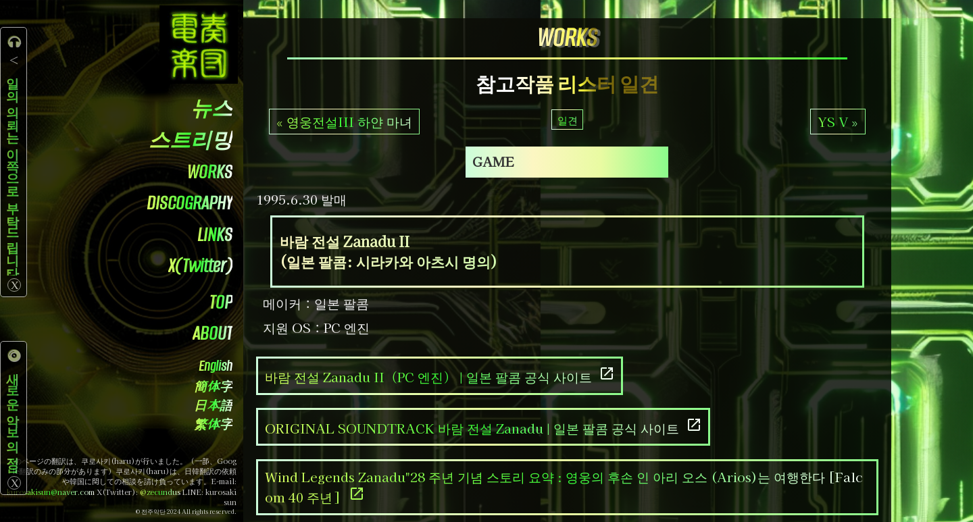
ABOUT (212, 333)
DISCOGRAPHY (189, 202)
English (215, 366)
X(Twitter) (200, 265)
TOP (220, 302)
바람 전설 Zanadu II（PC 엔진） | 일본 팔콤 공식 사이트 (440, 375)
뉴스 (211, 109)
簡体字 (213, 387)
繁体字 (213, 425)
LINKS (214, 234)
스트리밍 (190, 140)
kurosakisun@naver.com (51, 492)
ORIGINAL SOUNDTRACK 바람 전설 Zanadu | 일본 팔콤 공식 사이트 (483, 427)
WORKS (209, 171)
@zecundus (160, 492)
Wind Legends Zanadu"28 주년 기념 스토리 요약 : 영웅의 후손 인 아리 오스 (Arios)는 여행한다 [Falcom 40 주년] (564, 487)
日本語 (213, 406)
